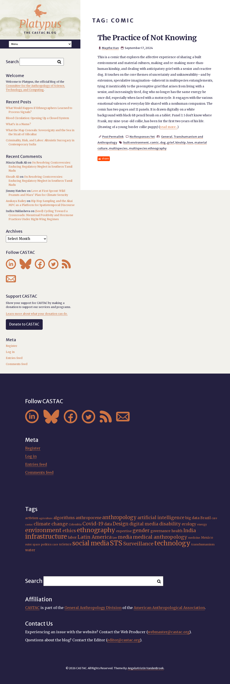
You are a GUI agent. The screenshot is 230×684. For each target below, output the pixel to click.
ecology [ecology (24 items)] (189, 524)
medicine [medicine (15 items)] (194, 537)
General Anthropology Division (93, 607)
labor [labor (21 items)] (72, 537)
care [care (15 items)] (214, 518)
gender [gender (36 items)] (141, 530)
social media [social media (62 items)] (90, 543)
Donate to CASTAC (24, 324)
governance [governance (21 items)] (160, 531)
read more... (168, 127)
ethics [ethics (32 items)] (69, 530)
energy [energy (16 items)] (202, 524)
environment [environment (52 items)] (43, 530)
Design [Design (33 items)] (120, 524)
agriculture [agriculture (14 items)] (46, 518)
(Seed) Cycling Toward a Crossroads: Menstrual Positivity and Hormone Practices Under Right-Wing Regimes (41, 215)
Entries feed (14, 358)
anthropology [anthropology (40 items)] (119, 517)
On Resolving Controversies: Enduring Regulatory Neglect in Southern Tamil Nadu (40, 166)
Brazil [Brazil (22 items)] (205, 518)
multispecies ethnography (147, 148)
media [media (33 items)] (125, 537)
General (166, 136)
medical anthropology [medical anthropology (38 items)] (160, 537)
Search (12, 61)
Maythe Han (110, 48)
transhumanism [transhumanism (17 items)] (203, 544)
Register (11, 346)
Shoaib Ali (12, 176)
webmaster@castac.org (168, 632)
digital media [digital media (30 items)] (143, 524)
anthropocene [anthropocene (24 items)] (88, 518)
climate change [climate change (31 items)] (51, 524)
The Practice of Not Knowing (147, 37)
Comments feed (16, 364)
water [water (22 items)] (30, 550)
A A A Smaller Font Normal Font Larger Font (40, 44)
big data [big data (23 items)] (192, 518)
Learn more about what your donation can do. (37, 313)
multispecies (118, 148)
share (105, 158)
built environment (136, 142)
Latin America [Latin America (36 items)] (94, 537)
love (190, 142)
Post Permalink (113, 136)
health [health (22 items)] (176, 531)
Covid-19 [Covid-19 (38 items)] (92, 524)
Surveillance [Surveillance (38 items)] (138, 544)
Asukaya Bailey (16, 201)
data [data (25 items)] (108, 524)
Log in (10, 352)
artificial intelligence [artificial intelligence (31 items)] (160, 517)
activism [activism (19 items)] (31, 518)
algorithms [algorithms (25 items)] (64, 517)
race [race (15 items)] (55, 544)
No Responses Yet (142, 136)
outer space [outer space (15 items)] (32, 544)
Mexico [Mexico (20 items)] (207, 538)
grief (170, 142)
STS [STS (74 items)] (116, 543)
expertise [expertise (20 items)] (124, 531)
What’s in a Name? (18, 124)
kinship (180, 142)
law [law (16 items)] (115, 537)
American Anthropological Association (169, 607)
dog (163, 142)
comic (154, 142)
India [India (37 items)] (189, 530)
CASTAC (32, 607)
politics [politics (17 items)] (46, 544)
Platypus (40, 24)
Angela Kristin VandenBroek (146, 668)
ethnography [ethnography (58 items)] (96, 530)
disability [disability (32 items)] (170, 524)
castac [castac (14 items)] (29, 524)
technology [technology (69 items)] (172, 543)
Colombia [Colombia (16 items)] (75, 524)
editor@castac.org (123, 640)
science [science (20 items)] (65, 544)
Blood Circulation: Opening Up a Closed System (37, 118)
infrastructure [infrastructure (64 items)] (46, 536)
